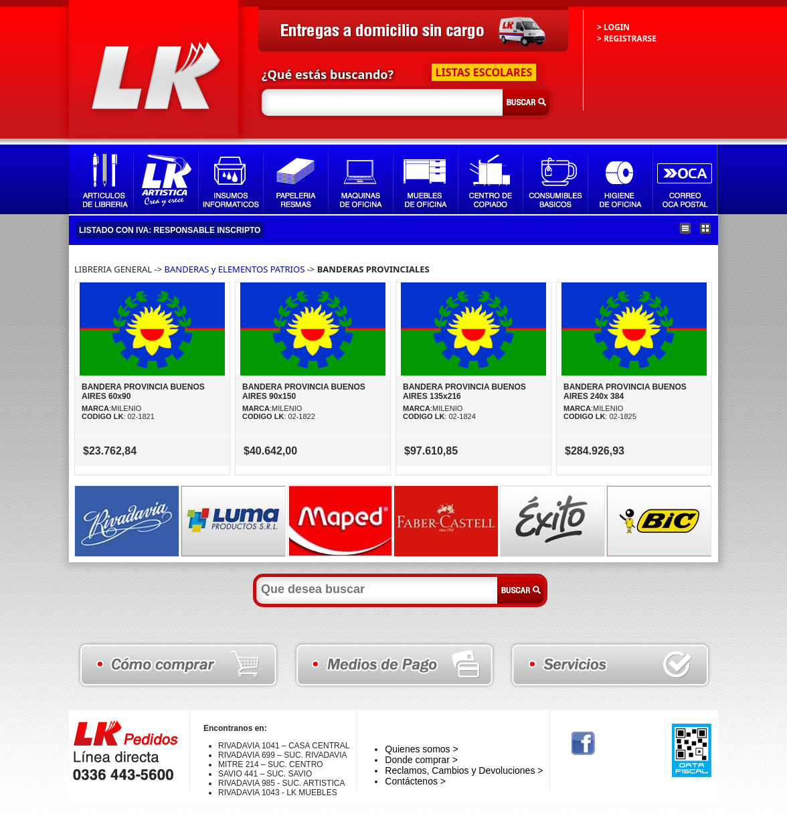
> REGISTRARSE (627, 38)
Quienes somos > (421, 749)
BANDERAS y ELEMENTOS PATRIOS (235, 269)
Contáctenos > (415, 781)
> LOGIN (613, 27)
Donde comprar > (421, 759)
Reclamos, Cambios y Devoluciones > (464, 770)
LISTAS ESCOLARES (484, 72)
